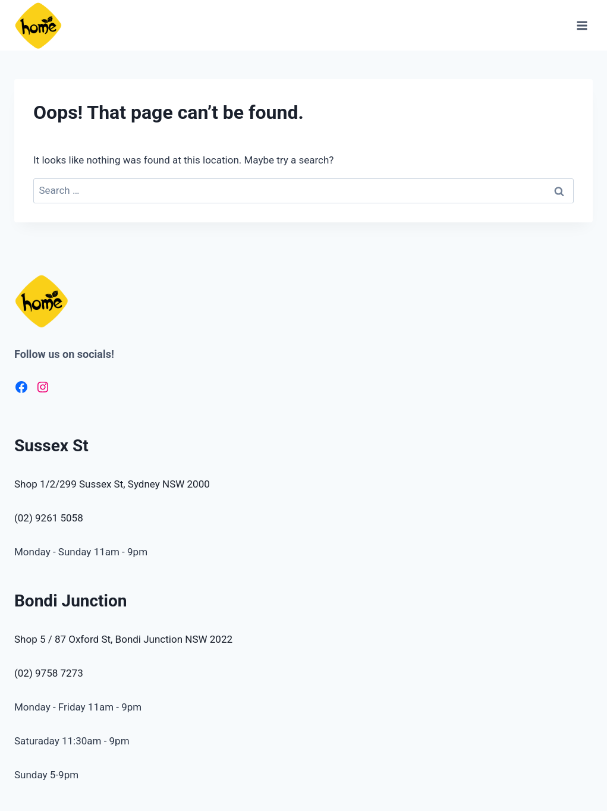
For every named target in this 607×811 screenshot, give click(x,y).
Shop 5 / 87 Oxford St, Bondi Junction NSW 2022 (123, 639)
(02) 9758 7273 (48, 673)
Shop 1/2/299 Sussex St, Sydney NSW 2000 (112, 484)
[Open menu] (582, 25)
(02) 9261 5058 (48, 518)
